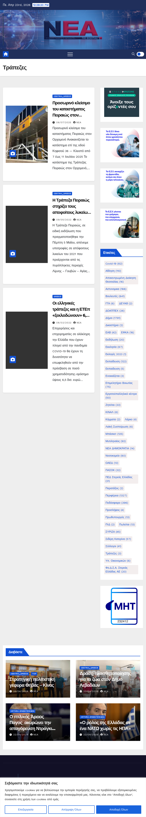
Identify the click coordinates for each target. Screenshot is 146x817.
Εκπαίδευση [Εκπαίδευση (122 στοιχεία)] (116, 361)
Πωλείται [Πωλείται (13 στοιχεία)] (127, 524)
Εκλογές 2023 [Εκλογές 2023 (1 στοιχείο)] (116, 354)
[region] (73, 797)
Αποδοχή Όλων (119, 809)
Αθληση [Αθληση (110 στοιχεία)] (113, 270)
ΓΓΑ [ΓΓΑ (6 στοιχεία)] (110, 303)
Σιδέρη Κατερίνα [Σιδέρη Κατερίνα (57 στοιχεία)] (118, 538)
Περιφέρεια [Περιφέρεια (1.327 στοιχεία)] (116, 495)
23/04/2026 (21, 691)
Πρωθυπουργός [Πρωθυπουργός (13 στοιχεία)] (118, 517)
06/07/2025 (64, 122)
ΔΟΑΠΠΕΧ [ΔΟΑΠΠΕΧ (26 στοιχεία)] (115, 310)
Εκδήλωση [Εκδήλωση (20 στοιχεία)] (115, 339)
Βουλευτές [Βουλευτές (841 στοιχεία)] (115, 296)
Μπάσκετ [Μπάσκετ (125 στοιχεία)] (114, 433)
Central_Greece (62, 96)
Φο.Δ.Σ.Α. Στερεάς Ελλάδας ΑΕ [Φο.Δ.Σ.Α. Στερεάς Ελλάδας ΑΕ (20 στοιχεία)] (117, 569)
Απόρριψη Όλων (71, 809)
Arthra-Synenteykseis (22, 711)
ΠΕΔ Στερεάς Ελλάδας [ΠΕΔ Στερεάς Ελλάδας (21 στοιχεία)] (119, 479)
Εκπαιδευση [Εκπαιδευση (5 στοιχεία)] (115, 368)
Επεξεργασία (25, 809)
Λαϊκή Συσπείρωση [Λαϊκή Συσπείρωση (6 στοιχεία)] (119, 426)
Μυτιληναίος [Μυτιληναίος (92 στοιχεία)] (116, 441)
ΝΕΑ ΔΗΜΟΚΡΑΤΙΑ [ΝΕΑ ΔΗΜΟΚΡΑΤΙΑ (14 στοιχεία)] (120, 448)
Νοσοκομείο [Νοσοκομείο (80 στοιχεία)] (116, 455)
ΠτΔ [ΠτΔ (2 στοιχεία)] (110, 524)
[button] (133, 54)
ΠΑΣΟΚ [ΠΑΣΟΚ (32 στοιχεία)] (113, 470)
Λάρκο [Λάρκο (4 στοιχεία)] (131, 419)
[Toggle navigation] (70, 54)
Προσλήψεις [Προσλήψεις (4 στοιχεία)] (115, 509)
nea (77, 122)
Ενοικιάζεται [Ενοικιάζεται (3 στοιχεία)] (115, 375)
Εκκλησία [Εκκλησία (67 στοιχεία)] (114, 346)
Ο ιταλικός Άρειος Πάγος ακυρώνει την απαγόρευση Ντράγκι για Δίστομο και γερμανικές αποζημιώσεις (37, 728)
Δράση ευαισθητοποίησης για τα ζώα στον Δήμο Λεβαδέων (105, 679)
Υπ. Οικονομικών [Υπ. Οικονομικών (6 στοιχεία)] (118, 560)
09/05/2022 (64, 219)
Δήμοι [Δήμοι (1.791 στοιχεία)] (113, 317)
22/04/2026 (91, 691)
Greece (57, 296)
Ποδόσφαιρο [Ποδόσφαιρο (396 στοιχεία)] (117, 502)
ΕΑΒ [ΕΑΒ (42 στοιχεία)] (111, 332)
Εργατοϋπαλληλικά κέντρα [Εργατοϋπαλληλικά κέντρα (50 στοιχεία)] (121, 395)
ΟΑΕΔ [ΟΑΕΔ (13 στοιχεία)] (112, 462)
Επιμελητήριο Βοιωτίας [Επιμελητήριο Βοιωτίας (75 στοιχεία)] (119, 384)
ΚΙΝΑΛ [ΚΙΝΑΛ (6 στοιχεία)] (112, 412)
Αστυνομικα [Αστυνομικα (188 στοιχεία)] (116, 288)
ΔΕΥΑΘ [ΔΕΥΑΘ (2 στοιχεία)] (125, 303)
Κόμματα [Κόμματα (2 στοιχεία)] (113, 419)
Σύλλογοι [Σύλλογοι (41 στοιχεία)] (113, 546)
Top (34, 674)
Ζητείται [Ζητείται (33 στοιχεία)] (113, 404)
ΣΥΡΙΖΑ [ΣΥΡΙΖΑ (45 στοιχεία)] (113, 531)
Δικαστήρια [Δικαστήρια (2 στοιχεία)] (114, 325)
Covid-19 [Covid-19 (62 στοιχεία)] (114, 263)
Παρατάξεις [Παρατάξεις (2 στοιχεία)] (114, 488)
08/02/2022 (64, 322)
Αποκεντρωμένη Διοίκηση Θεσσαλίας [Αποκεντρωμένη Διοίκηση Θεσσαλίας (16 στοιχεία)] (121, 279)
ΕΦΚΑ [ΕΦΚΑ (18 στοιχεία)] (127, 332)
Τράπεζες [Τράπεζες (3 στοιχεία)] (113, 553)
